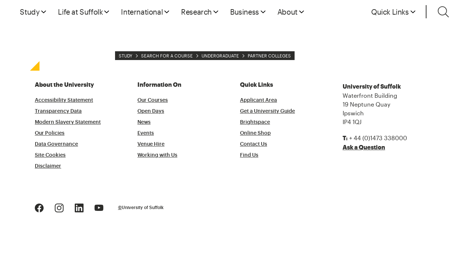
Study (125, 55)
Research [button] (196, 12)
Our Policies (49, 133)
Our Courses (152, 100)
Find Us (249, 155)
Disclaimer (48, 166)
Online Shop (255, 133)
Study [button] (30, 12)
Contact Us (253, 144)
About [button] (287, 12)
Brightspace (255, 122)
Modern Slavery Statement (68, 122)
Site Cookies (50, 155)
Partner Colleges (269, 55)
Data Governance (56, 144)
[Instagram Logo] (59, 207)
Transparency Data (58, 111)
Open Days (150, 111)
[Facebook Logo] (39, 207)
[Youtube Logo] (99, 207)
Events (145, 133)
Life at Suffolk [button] (80, 12)
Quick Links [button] (390, 12)
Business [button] (244, 12)
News (144, 122)
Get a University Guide (267, 111)
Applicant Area (258, 100)
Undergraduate (220, 55)
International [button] (142, 12)
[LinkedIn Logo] (79, 207)
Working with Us (157, 155)
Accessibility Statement (64, 100)
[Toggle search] (443, 12)
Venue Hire (151, 144)
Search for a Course (167, 55)
